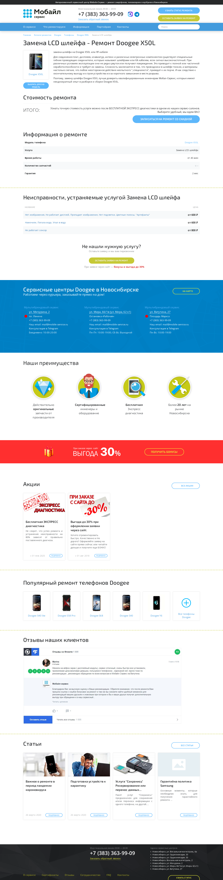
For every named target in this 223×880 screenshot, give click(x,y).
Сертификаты (50, 874)
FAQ (109, 874)
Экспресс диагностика (134, 409)
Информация (81, 26)
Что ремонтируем (54, 26)
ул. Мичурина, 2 (39, 312)
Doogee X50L (191, 142)
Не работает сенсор (36, 230)
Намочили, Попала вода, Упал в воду (45, 222)
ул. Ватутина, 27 (160, 312)
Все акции (184, 486)
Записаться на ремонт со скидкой (166, 119)
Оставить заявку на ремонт (111, 260)
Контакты (123, 26)
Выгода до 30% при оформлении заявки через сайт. (85, 526)
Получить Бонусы (164, 451)
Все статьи (184, 745)
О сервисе (29, 26)
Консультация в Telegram (43, 328)
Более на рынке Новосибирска (179, 409)
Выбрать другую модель (36, 85)
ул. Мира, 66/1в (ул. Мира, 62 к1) (110, 312)
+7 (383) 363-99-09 (100, 14)
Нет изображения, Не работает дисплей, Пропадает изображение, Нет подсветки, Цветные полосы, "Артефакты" (87, 214)
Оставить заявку (178, 18)
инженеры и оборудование (90, 409)
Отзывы (69, 874)
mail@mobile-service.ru (55, 324)
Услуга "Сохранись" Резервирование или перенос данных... (131, 785)
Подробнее (56, 556)
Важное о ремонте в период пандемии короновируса (40, 785)
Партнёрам (104, 26)
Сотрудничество (90, 874)
